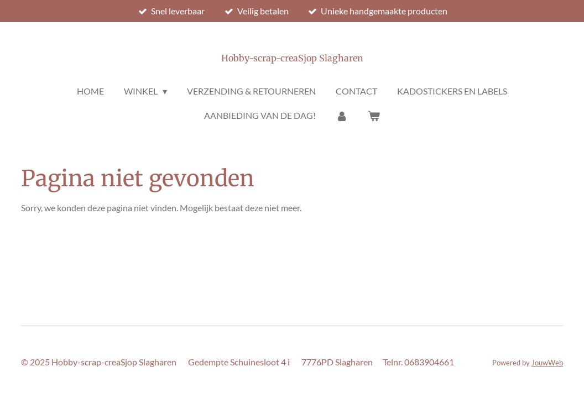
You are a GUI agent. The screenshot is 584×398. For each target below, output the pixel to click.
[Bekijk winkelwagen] (374, 115)
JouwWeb (547, 362)
